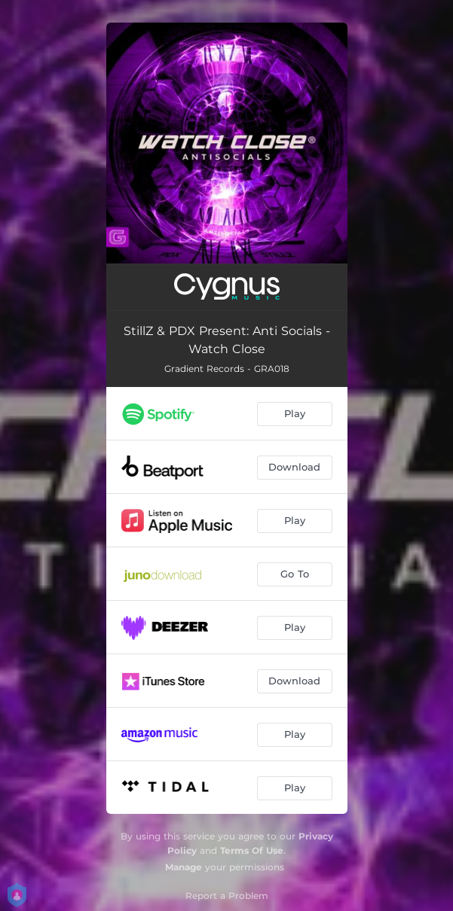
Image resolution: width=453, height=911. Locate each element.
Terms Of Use (251, 850)
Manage (183, 867)
